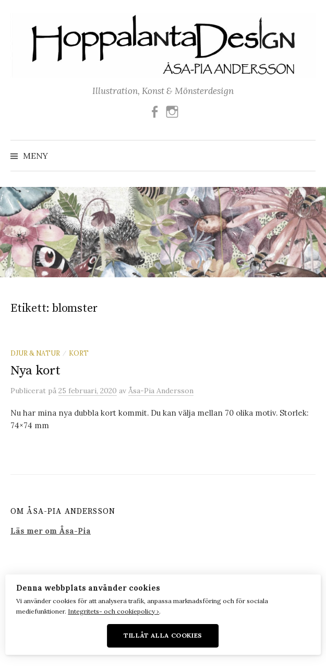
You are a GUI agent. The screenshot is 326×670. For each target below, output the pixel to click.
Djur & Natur (35, 353)
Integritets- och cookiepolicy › (113, 611)
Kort (79, 353)
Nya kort (35, 370)
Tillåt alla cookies (163, 635)
